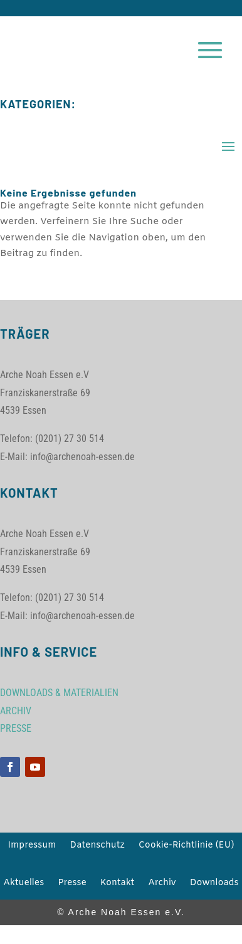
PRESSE (15, 728)
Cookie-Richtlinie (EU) (186, 846)
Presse (72, 884)
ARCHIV (15, 711)
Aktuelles (23, 884)
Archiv (162, 884)
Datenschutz (97, 846)
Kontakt (117, 884)
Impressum (32, 846)
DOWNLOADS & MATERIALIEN (59, 693)
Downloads (214, 884)
